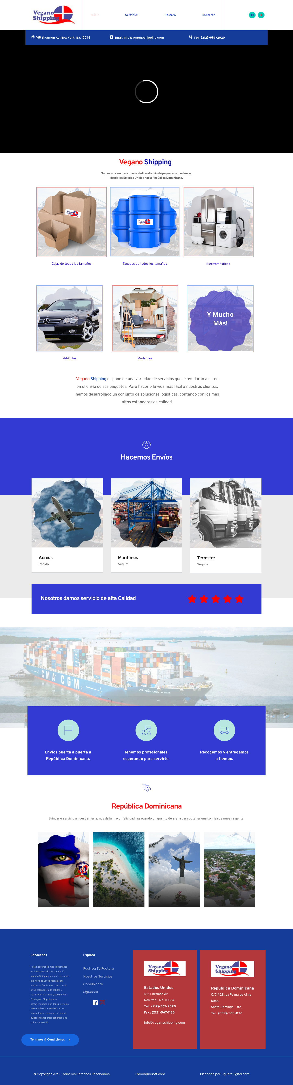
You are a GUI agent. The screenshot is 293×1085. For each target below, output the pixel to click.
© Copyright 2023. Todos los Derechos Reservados (72, 1074)
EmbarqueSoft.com (150, 1074)
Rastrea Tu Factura (98, 968)
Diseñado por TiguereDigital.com (224, 1074)
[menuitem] (94, 15)
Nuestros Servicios (97, 976)
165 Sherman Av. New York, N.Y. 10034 (63, 38)
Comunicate (93, 984)
